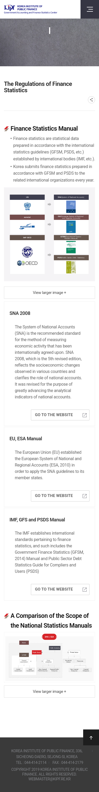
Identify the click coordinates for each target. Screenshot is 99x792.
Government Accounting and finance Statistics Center (30, 9)
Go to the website (61, 414)
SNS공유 (91, 99)
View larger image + (49, 292)
